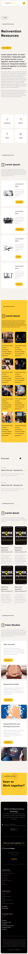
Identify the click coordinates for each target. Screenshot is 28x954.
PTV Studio (4, 920)
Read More (8, 660)
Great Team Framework (6, 871)
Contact (18, 257)
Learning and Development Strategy (7, 900)
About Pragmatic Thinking (7, 914)
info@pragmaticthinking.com (14, 852)
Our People (4, 915)
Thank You (19, 284)
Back (5, 17)
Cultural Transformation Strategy (6, 893)
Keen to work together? (14, 843)
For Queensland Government (8, 925)
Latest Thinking (5, 908)
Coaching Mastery (5, 875)
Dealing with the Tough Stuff (7, 873)
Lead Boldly (19, 202)
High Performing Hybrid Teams (6, 881)
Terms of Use (11, 949)
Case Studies (6, 48)
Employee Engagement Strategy (6, 897)
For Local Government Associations (6, 923)
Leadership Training (6, 870)
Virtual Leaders (5, 879)
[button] (24, 3)
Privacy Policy (18, 949)
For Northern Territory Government (6, 928)
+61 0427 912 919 (14, 855)
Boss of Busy (4, 877)
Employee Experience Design (8, 903)
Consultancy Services (6, 891)
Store (3, 917)
